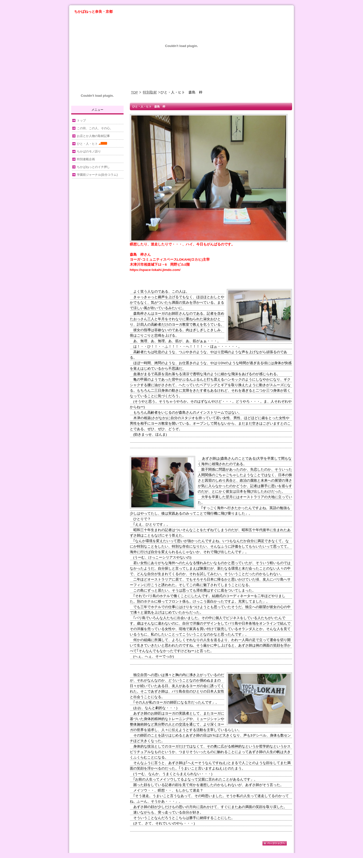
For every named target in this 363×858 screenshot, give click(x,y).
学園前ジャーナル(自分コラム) (97, 174)
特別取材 (150, 92)
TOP (134, 92)
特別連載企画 (86, 159)
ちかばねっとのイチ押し (93, 167)
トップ (81, 120)
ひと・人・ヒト (92, 143)
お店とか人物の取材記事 (93, 136)
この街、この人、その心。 (95, 128)
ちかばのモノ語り (89, 151)
